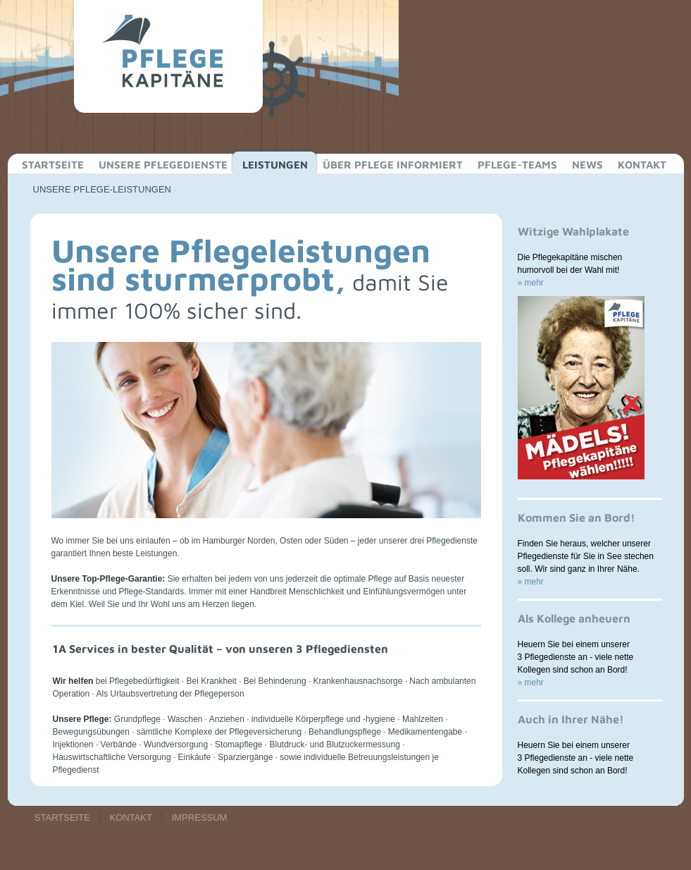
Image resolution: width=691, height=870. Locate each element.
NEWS (587, 165)
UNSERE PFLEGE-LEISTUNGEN (102, 189)
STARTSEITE (53, 165)
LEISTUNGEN (275, 165)
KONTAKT (642, 165)
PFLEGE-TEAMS (517, 165)
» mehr (531, 283)
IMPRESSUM (200, 817)
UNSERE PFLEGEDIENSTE (163, 165)
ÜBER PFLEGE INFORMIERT (393, 165)
